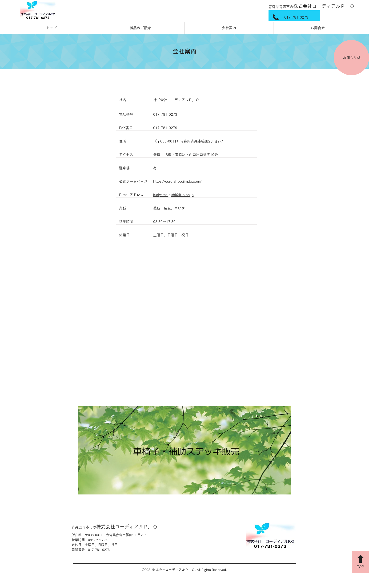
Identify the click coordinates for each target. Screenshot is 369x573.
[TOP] (360, 562)
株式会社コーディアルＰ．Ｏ (311, 6)
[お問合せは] (351, 57)
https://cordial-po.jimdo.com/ (177, 181)
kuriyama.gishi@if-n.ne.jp (173, 195)
